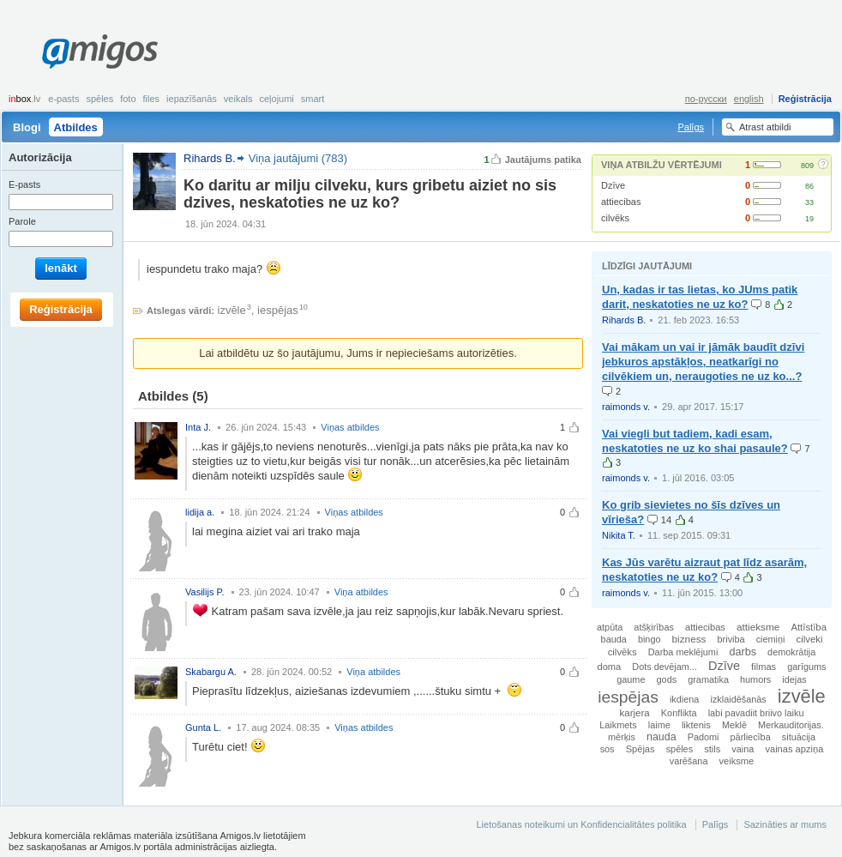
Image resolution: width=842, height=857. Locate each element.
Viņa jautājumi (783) (298, 158)
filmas (763, 666)
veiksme (737, 761)
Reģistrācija (805, 99)
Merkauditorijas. (791, 725)
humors (755, 679)
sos (607, 749)
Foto (127, 99)
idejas (794, 679)
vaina (742, 749)
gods (667, 679)
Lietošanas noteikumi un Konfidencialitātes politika (581, 824)
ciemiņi (770, 639)
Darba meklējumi (683, 652)
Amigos (100, 51)
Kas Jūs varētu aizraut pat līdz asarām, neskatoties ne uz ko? (704, 569)
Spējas (640, 749)
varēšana (689, 761)
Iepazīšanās (191, 99)
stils (712, 749)
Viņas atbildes (350, 427)
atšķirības (654, 627)
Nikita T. (618, 535)
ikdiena (684, 699)
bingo (649, 639)
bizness (689, 638)
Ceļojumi (276, 99)
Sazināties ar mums (785, 824)
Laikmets (618, 725)
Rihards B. (624, 320)
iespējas (277, 310)
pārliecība (751, 737)
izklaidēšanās (738, 699)
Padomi (703, 737)
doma (609, 666)
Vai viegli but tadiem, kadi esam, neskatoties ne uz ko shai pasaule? (695, 441)
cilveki (810, 639)
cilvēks (615, 218)
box (24, 99)
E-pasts (63, 99)
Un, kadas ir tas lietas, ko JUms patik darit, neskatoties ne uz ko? (699, 297)
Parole (22, 221)
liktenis (696, 725)
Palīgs (690, 127)
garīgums (806, 666)
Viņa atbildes (361, 592)
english (749, 99)
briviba (731, 639)
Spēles (99, 99)
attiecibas (621, 201)
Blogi (27, 127)
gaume (630, 679)
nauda (662, 737)
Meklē (734, 725)
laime (659, 725)
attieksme (758, 626)
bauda (614, 639)
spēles (679, 749)
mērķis (621, 737)
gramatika (708, 679)
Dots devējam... (664, 666)
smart (313, 99)
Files (151, 99)
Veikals (238, 99)
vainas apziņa (794, 749)
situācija (798, 737)
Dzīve (613, 185)
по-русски (706, 99)
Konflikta (679, 713)
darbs (742, 652)
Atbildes (76, 127)
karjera (635, 713)
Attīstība (809, 627)
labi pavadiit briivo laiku (756, 713)
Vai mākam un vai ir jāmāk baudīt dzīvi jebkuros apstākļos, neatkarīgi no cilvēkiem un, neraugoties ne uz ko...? (703, 362)
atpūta (609, 627)
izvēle (232, 310)
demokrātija (791, 652)
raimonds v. (626, 406)
